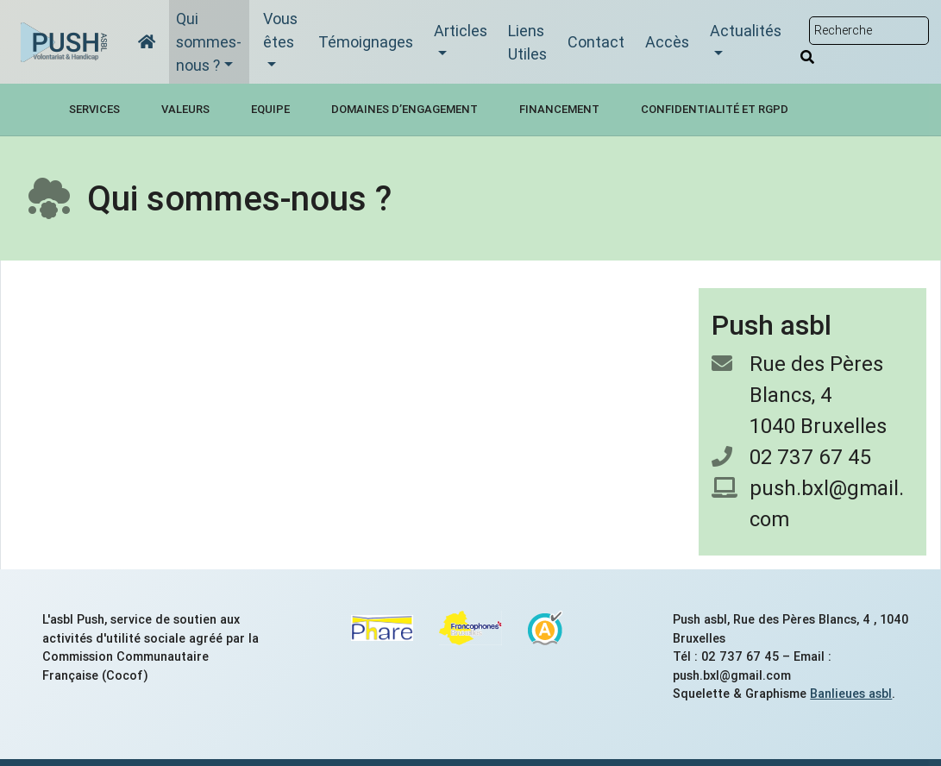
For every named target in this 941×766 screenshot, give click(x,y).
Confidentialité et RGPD (714, 109)
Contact (596, 42)
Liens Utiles (527, 42)
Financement (559, 109)
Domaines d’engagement (404, 109)
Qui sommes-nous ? (209, 42)
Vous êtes (280, 30)
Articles (460, 31)
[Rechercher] (807, 57)
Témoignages (365, 42)
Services (94, 109)
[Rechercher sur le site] (869, 30)
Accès (667, 42)
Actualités (745, 31)
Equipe (270, 109)
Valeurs (185, 109)
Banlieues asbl (851, 693)
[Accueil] (146, 41)
